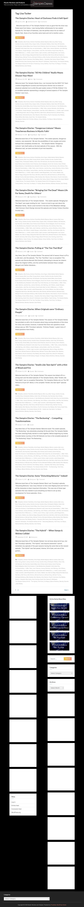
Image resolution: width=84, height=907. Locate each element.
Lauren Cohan (34, 52)
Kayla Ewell (55, 50)
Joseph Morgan (27, 50)
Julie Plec (42, 50)
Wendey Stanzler (19, 121)
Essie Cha (26, 48)
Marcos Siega (26, 55)
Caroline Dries (28, 44)
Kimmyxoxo (33, 479)
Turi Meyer (58, 63)
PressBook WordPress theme (58, 905)
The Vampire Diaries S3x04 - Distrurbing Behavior (40, 521)
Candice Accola (19, 44)
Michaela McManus (37, 57)
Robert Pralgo (60, 59)
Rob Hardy (53, 59)
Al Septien (20, 41)
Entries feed (15, 805)
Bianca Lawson (19, 159)
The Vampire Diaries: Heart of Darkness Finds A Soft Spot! (41, 18)
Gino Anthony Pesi (62, 166)
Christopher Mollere (45, 44)
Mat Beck (45, 55)
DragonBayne (33, 134)
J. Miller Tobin (46, 48)
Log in (13, 802)
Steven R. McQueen (43, 61)
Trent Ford (51, 63)
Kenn (31, 79)
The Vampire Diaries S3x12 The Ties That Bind (27, 300)
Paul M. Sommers (27, 59)
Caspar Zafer (35, 44)
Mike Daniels (46, 57)
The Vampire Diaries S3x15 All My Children (26, 119)
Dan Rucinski (18, 46)
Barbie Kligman (45, 41)
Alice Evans (27, 41)
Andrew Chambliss (35, 41)
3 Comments (43, 22)
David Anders (26, 164)
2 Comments (39, 79)
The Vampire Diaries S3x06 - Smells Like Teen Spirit (41, 409)
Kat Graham (48, 50)
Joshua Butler (35, 50)
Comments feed (16, 809)
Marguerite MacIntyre (36, 55)
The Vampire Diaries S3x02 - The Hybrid (26, 581)
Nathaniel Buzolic (55, 57)
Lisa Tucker (61, 52)
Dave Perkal (33, 46)
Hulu (31, 48)
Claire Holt (54, 44)
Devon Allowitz (19, 166)
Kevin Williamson (19, 52)
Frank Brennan (53, 166)
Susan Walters (64, 179)
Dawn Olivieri (61, 164)
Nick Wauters (64, 57)
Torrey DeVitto (44, 63)
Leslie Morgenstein (52, 52)
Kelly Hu (61, 50)
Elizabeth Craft (19, 48)
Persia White (18, 117)
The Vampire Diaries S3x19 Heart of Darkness (27, 63)
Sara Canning (28, 61)
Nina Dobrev (18, 59)
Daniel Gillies (26, 46)
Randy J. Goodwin (44, 59)
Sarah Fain (35, 61)
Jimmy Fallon (64, 168)
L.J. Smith (27, 52)
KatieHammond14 (32, 21)
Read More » (20, 38)
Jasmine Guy (47, 168)
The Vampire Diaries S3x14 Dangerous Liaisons (47, 181)
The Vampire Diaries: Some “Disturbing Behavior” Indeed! (41, 476)
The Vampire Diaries (63, 61)
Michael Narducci (59, 55)
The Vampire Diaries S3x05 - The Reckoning (45, 467)
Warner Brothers (19, 65)
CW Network (60, 44)
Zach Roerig (28, 65)
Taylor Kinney (53, 61)
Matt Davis (51, 55)
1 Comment (43, 135)
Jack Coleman (39, 168)
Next (66, 590)
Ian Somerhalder (37, 48)
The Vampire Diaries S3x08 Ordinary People (27, 355)
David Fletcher (41, 46)
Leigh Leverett (43, 52)
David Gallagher (43, 164)
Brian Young (58, 41)
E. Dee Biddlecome (61, 46)
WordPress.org (16, 812)
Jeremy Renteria (54, 48)
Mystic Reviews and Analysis (14, 3)
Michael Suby (19, 57)
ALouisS (31, 251)
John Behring (63, 48)
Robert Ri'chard (19, 61)
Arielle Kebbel (51, 157)
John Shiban (18, 50)
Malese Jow (18, 55)
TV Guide (63, 63)
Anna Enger (44, 157)
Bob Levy (52, 41)
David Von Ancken (51, 46)
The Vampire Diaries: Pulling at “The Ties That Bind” (39, 248)
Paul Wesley (36, 59)
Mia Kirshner (43, 291)
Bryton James (40, 159)
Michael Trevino (27, 57)
